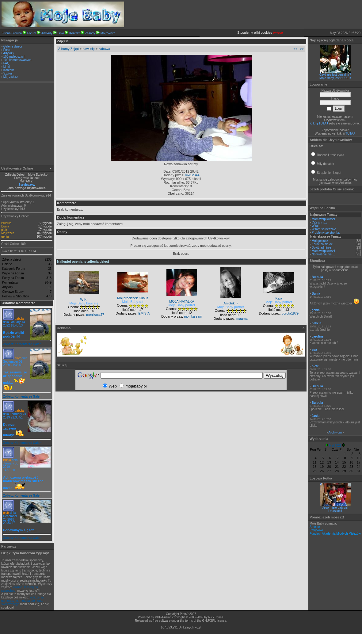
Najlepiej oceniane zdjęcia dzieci (83, 261)
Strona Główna (12, 33)
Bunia (5, 226)
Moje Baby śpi (132, 302)
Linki (61, 33)
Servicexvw (26, 184)
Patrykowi (316, 530)
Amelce (315, 527)
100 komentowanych (17, 60)
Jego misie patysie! (335, 507)
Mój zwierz (108, 33)
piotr (4, 229)
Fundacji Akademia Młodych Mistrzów (335, 533)
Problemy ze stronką (326, 232)
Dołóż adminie (321, 247)
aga (314, 349)
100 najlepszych (14, 56)
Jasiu (316, 416)
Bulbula (6, 223)
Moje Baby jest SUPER (335, 78)
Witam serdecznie (324, 229)
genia (5, 236)
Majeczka (7, 233)
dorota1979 (290, 313)
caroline (317, 336)
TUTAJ (350, 133)
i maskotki (335, 511)
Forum (31, 33)
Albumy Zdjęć (68, 49)
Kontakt (74, 33)
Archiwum (335, 432)
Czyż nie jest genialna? (335, 74)
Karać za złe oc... (323, 244)
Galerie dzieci (12, 46)
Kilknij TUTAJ (319, 123)
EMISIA (144, 313)
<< (295, 49)
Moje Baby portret (181, 305)
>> (302, 49)
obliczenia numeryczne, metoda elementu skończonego (22, 601)
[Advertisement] (27, 124)
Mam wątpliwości (323, 219)
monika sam (193, 316)
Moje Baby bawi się (83, 303)
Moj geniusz (320, 241)
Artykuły (46, 33)
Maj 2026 (335, 445)
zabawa (104, 49)
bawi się (88, 49)
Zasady (90, 33)
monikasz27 (95, 314)
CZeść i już (319, 222)
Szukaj (8, 73)
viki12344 (192, 175)
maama (242, 318)
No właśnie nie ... (323, 254)
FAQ (6, 63)
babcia (19, 318)
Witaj (315, 225)
